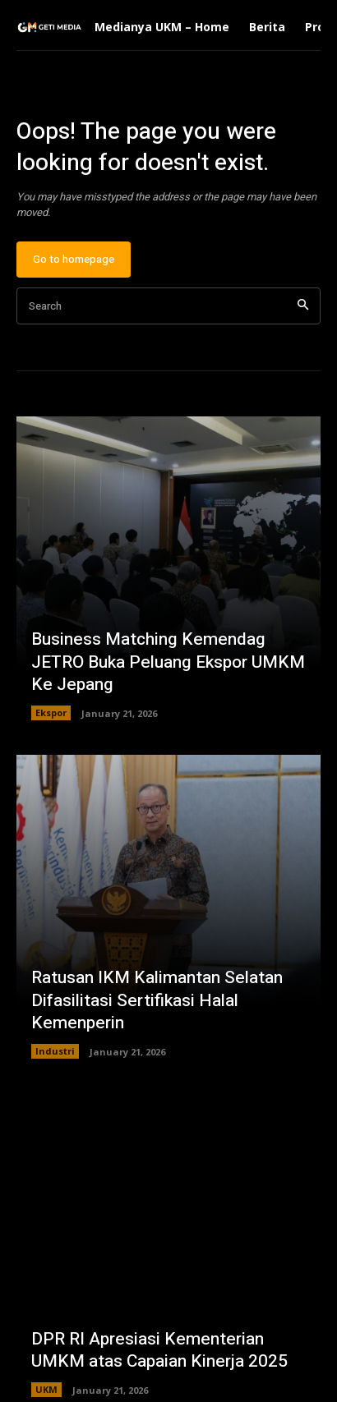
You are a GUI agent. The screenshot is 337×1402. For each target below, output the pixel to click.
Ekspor (51, 712)
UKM (46, 1389)
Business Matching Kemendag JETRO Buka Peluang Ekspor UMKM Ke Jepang (168, 662)
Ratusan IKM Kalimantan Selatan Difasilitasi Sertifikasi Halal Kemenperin (157, 1000)
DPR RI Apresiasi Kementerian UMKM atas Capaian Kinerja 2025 (159, 1350)
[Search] (303, 305)
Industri (55, 1051)
